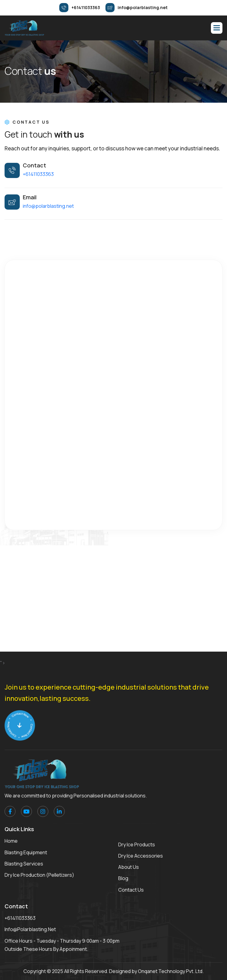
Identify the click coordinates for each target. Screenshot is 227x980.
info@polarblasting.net (48, 206)
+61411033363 (38, 174)
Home (11, 841)
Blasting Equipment (26, 852)
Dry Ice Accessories (140, 855)
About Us (128, 867)
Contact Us (131, 889)
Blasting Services (24, 863)
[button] (216, 28)
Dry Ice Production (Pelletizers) (39, 875)
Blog (123, 878)
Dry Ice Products (136, 844)
